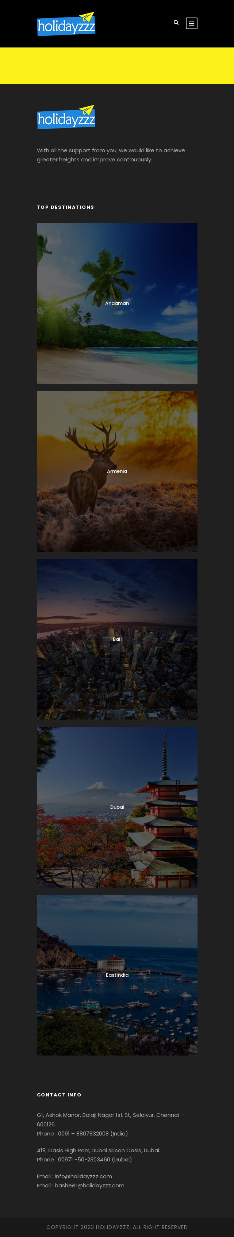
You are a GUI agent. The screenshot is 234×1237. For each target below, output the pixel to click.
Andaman (117, 303)
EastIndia (117, 975)
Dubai (117, 807)
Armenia (117, 471)
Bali (117, 639)
